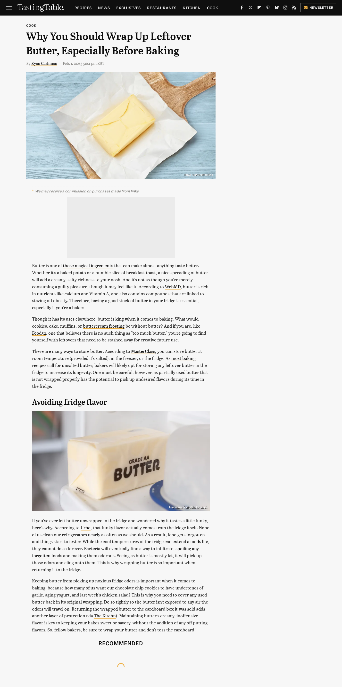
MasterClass (143, 351)
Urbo (86, 527)
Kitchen (191, 7)
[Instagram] (285, 8)
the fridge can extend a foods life (176, 541)
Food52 (39, 333)
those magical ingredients (88, 265)
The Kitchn (105, 616)
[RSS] (294, 8)
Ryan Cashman (44, 63)
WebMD (173, 286)
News (104, 7)
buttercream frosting (104, 326)
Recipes (83, 7)
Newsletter (318, 7)
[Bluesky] (276, 8)
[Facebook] (241, 8)
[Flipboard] (259, 8)
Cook (212, 7)
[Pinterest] (268, 8)
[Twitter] (250, 8)
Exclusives (128, 7)
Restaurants (161, 7)
